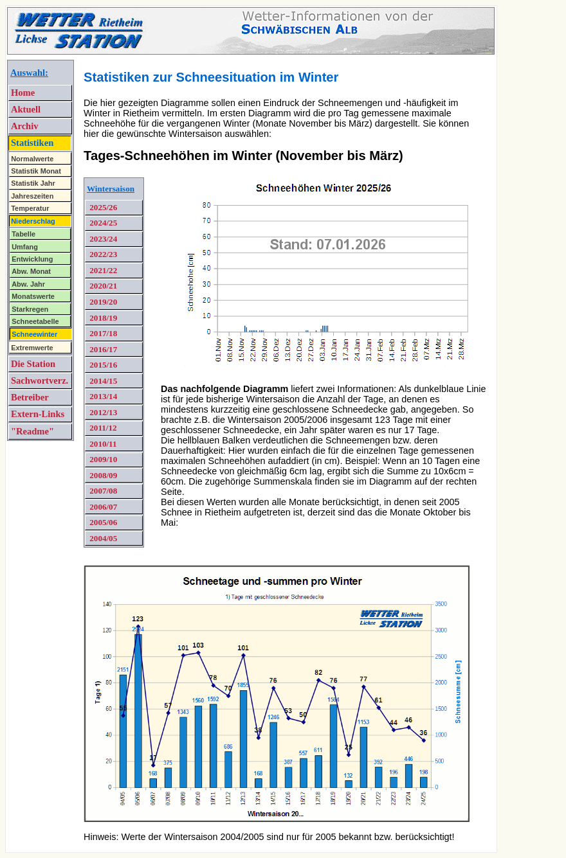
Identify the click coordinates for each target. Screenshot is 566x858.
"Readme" (32, 431)
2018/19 (102, 318)
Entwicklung (32, 259)
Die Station (33, 364)
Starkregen (30, 309)
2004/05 (102, 538)
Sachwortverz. (39, 380)
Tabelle (23, 234)
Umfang (25, 247)
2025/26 (102, 207)
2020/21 (102, 285)
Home (23, 92)
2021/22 (102, 270)
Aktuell (26, 109)
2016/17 (102, 349)
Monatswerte (33, 296)
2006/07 (102, 507)
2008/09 (102, 475)
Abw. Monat (31, 271)
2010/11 (101, 444)
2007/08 (102, 491)
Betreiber (30, 397)
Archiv (25, 126)
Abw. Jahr (28, 284)
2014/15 (102, 381)
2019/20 (102, 302)
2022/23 (102, 254)
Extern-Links (37, 414)
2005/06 (102, 522)
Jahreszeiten (32, 196)
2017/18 (102, 333)
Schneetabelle (35, 321)
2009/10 (102, 459)
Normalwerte (32, 159)
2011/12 (101, 428)
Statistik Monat (36, 171)
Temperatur (30, 208)
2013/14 (102, 396)
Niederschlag (33, 221)
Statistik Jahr (33, 183)
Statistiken (32, 143)
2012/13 (102, 412)
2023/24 (102, 239)
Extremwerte (32, 348)
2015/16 (102, 365)
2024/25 (102, 223)
